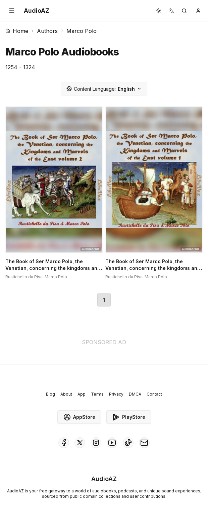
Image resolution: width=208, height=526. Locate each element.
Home (16, 31)
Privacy (116, 394)
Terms (97, 394)
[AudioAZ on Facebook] (63, 442)
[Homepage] (36, 10)
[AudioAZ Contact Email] (144, 442)
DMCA (135, 394)
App (81, 394)
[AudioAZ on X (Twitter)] (79, 442)
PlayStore (128, 417)
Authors (47, 31)
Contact (154, 394)
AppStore (79, 417)
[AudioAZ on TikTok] (128, 442)
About (66, 394)
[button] (12, 10)
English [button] (104, 88)
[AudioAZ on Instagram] (96, 442)
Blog (50, 394)
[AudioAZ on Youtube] (112, 442)
